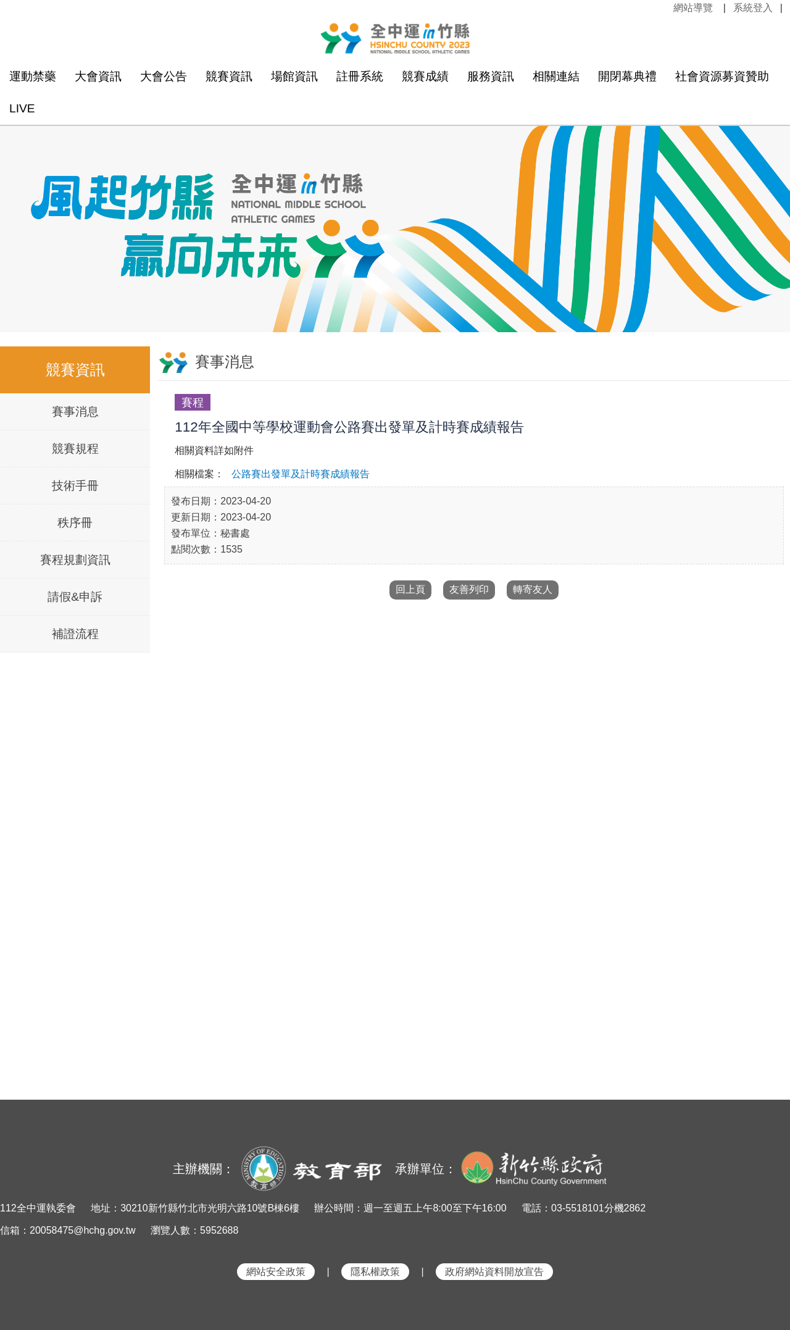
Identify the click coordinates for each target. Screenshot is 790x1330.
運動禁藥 (32, 76)
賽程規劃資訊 (75, 559)
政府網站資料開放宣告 (494, 1271)
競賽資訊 (229, 76)
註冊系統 (359, 76)
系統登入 (753, 7)
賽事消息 (75, 411)
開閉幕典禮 (627, 76)
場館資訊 (294, 76)
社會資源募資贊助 (722, 76)
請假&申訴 (75, 596)
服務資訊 (490, 76)
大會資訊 (98, 76)
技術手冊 (75, 485)
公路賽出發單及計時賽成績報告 (300, 474)
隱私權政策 (375, 1271)
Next (768, 213)
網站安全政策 (276, 1271)
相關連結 (556, 76)
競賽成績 (425, 76)
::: (666, 7)
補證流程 (75, 633)
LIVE (22, 108)
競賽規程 (75, 448)
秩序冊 (75, 522)
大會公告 (163, 76)
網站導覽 (693, 7)
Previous (21, 213)
